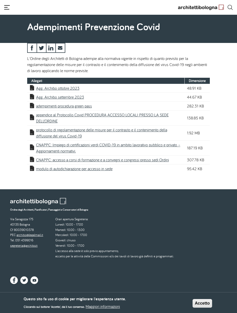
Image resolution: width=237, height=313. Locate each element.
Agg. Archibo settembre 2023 (60, 97)
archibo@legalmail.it (30, 235)
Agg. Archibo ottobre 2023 (58, 88)
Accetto (202, 304)
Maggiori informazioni (103, 307)
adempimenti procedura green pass (64, 105)
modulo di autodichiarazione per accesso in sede (74, 168)
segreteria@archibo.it (24, 245)
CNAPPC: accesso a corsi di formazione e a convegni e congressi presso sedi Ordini (102, 159)
